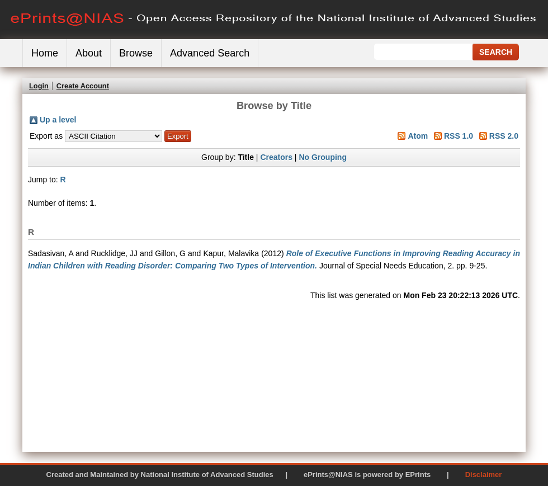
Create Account (82, 86)
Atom (418, 135)
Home (44, 53)
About (88, 53)
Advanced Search (209, 53)
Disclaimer (483, 474)
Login (39, 86)
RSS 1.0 (458, 135)
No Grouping (323, 157)
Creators (276, 157)
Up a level (58, 119)
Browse (136, 53)
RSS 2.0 (503, 135)
